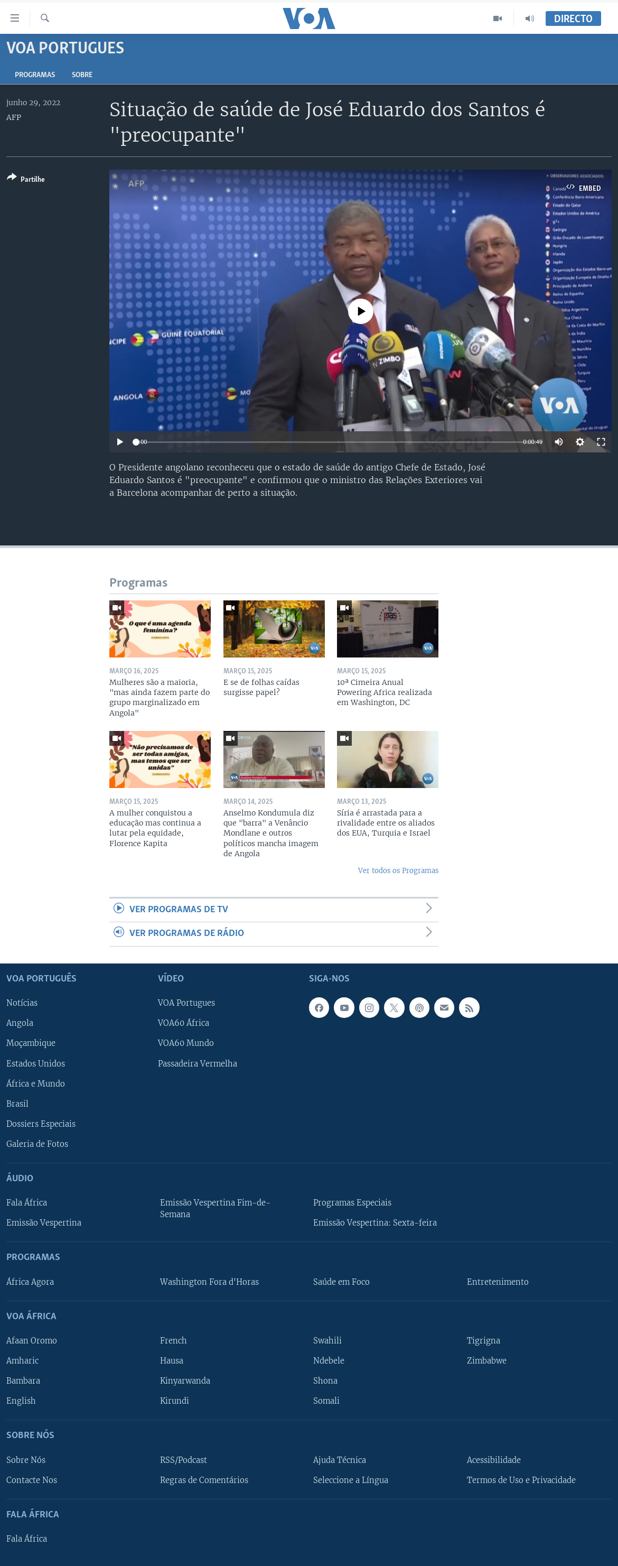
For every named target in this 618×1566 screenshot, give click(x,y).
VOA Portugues (186, 1003)
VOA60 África (183, 1023)
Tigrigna (483, 1341)
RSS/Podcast (183, 1460)
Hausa (171, 1361)
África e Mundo (35, 1083)
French (173, 1341)
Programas (35, 75)
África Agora (30, 1281)
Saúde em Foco (341, 1281)
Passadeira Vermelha (197, 1063)
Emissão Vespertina (43, 1223)
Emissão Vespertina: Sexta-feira (375, 1223)
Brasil (17, 1103)
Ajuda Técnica (339, 1460)
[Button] (26, 180)
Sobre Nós (25, 1460)
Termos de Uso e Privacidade (521, 1480)
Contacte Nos (31, 1480)
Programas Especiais (352, 1203)
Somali (326, 1401)
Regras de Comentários (204, 1480)
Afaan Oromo (31, 1341)
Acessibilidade (494, 1460)
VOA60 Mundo (186, 1043)
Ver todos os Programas (398, 870)
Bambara (23, 1381)
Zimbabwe (487, 1361)
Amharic (22, 1361)
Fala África (26, 1203)
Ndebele (328, 1361)
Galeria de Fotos (37, 1144)
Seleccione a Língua (350, 1480)
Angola (19, 1023)
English (21, 1401)
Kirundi (174, 1401)
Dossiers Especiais (41, 1123)
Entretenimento (498, 1281)
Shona (325, 1381)
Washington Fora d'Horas (209, 1281)
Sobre (82, 75)
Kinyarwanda (185, 1381)
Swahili (327, 1341)
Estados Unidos (35, 1063)
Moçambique (30, 1043)
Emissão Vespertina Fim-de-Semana (215, 1208)
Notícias (22, 1003)
